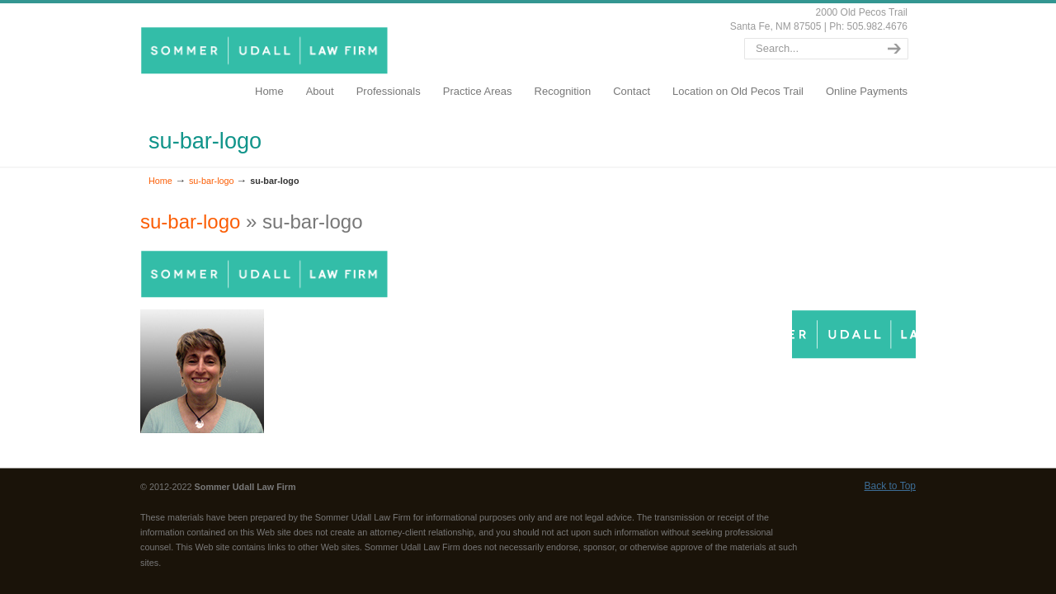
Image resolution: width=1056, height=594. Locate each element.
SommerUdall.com (267, 49)
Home (160, 181)
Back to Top (890, 486)
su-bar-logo (211, 181)
